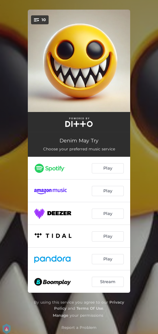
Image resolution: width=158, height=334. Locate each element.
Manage (60, 315)
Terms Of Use (89, 308)
